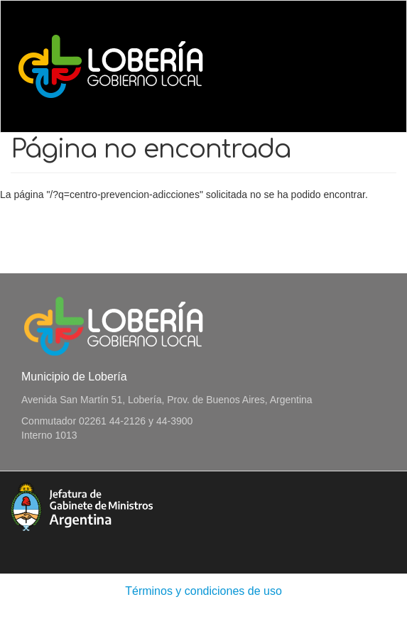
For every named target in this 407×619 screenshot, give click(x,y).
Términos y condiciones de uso (203, 591)
